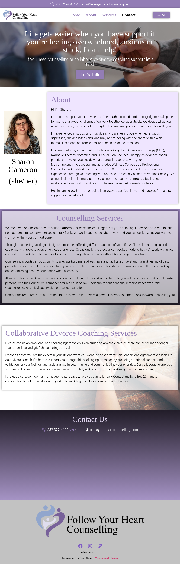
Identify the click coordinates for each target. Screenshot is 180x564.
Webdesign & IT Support (107, 558)
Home (74, 15)
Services (109, 15)
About (91, 15)
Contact (129, 15)
